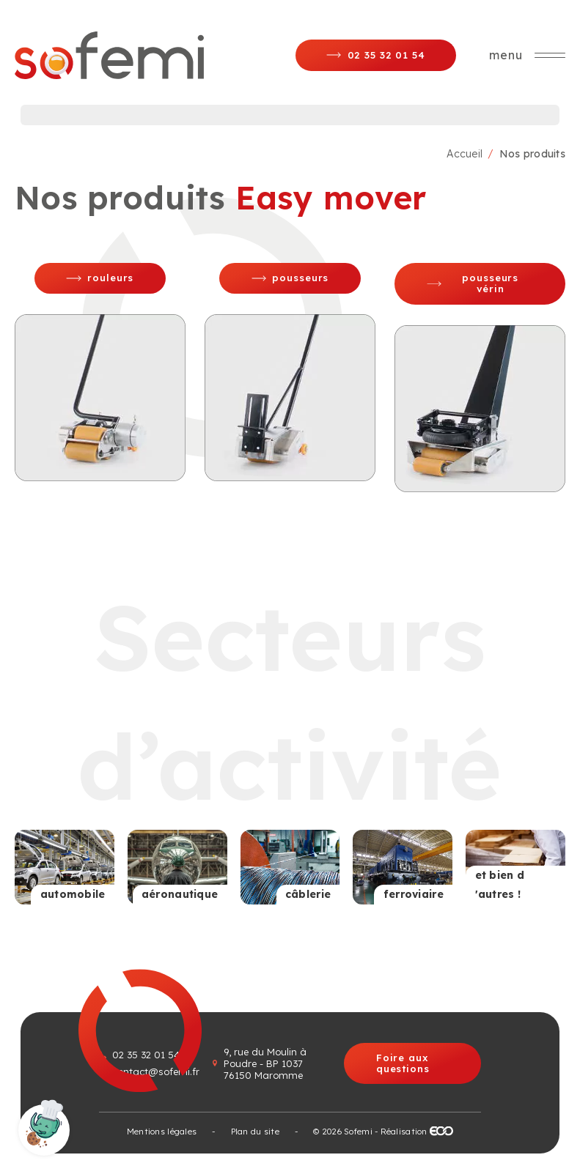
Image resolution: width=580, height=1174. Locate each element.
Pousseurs (300, 277)
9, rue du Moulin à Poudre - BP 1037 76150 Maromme (265, 1063)
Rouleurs (110, 277)
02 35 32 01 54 (146, 1054)
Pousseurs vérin (490, 283)
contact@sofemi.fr (155, 1071)
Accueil (464, 153)
